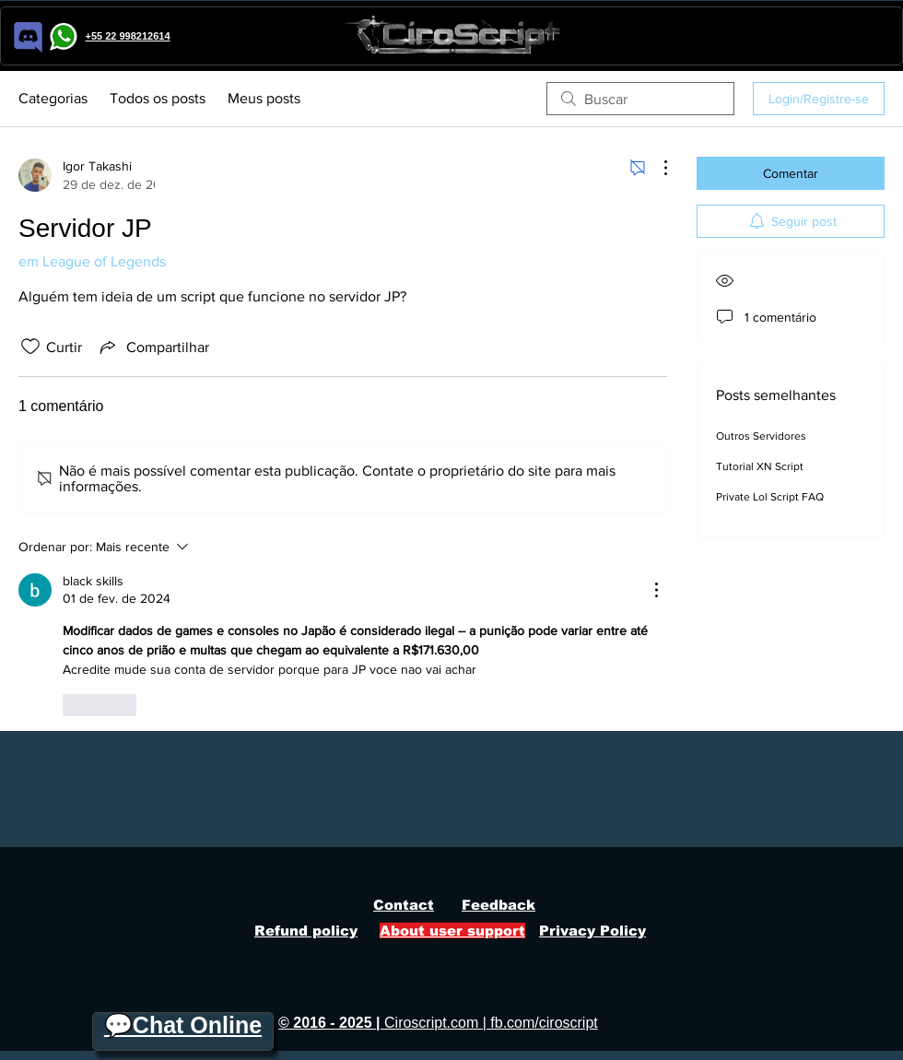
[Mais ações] (656, 168)
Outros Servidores (761, 436)
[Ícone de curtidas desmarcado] (30, 347)
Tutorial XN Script (759, 466)
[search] (640, 98)
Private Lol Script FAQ (770, 496)
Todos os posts (157, 98)
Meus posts (264, 98)
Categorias (53, 98)
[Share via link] (153, 347)
